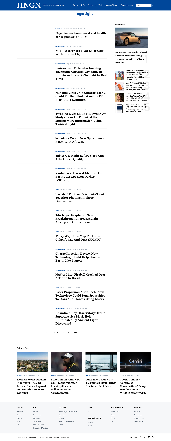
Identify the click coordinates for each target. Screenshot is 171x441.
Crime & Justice (38, 425)
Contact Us (138, 415)
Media (61, 425)
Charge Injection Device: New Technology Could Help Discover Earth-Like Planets (78, 257)
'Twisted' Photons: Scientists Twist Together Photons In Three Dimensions (79, 198)
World (75, 5)
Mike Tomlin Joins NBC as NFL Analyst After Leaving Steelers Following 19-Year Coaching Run (65, 386)
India (18, 421)
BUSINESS (62, 407)
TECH (90, 407)
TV (112, 421)
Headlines (58, 29)
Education (36, 418)
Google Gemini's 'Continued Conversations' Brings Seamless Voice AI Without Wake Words (133, 386)
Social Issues (37, 421)
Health (90, 426)
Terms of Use (138, 421)
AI (120, 375)
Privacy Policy (139, 418)
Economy (62, 415)
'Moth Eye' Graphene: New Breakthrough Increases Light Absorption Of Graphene (76, 219)
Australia (20, 411)
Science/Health (112, 5)
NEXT (76, 333)
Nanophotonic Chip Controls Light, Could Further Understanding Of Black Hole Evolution (80, 96)
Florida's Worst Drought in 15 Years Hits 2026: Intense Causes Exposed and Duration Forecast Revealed (31, 386)
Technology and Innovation (68, 411)
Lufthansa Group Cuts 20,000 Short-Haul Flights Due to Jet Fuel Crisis (101, 383)
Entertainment (127, 5)
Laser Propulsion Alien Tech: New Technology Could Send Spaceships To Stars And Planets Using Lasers (80, 296)
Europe (19, 418)
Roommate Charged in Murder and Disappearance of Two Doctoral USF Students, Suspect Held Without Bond (137, 75)
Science (19, 375)
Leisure (113, 415)
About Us (137, 411)
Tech (100, 5)
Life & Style (115, 411)
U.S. (83, 5)
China (19, 415)
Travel (88, 375)
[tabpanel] (34, 374)
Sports (53, 375)
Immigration (37, 415)
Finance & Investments (66, 421)
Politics (35, 411)
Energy (61, 418)
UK (18, 425)
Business (91, 5)
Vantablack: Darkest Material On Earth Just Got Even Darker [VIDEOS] (78, 177)
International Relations (40, 428)
